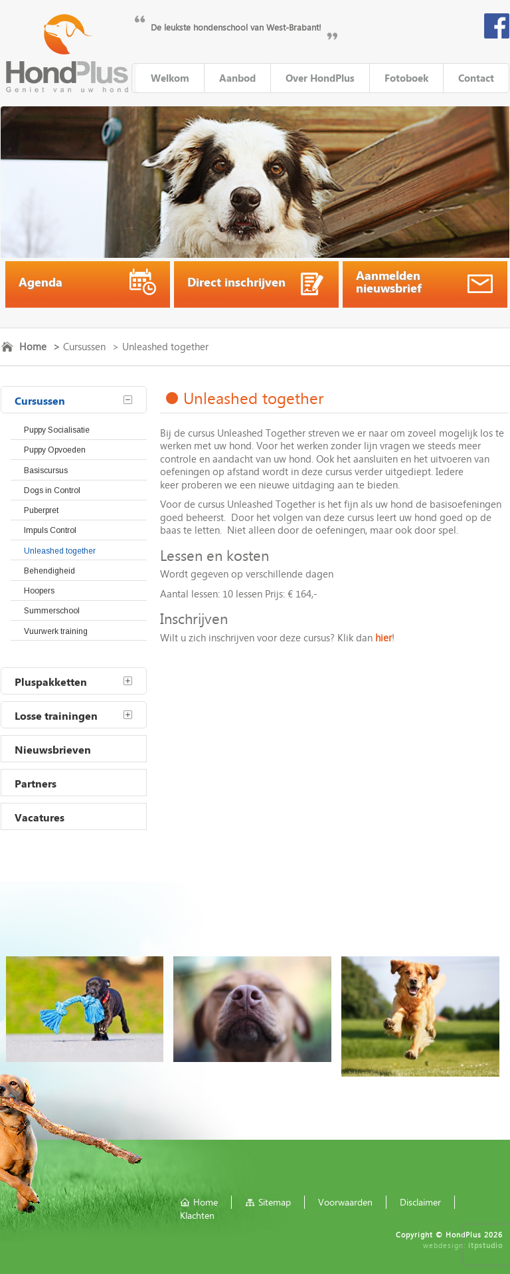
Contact (476, 77)
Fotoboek (406, 77)
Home (32, 346)
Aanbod (237, 77)
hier (383, 637)
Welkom (170, 77)
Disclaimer (420, 1202)
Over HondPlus (320, 77)
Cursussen (84, 346)
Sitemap (274, 1202)
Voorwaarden (345, 1202)
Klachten (197, 1215)
